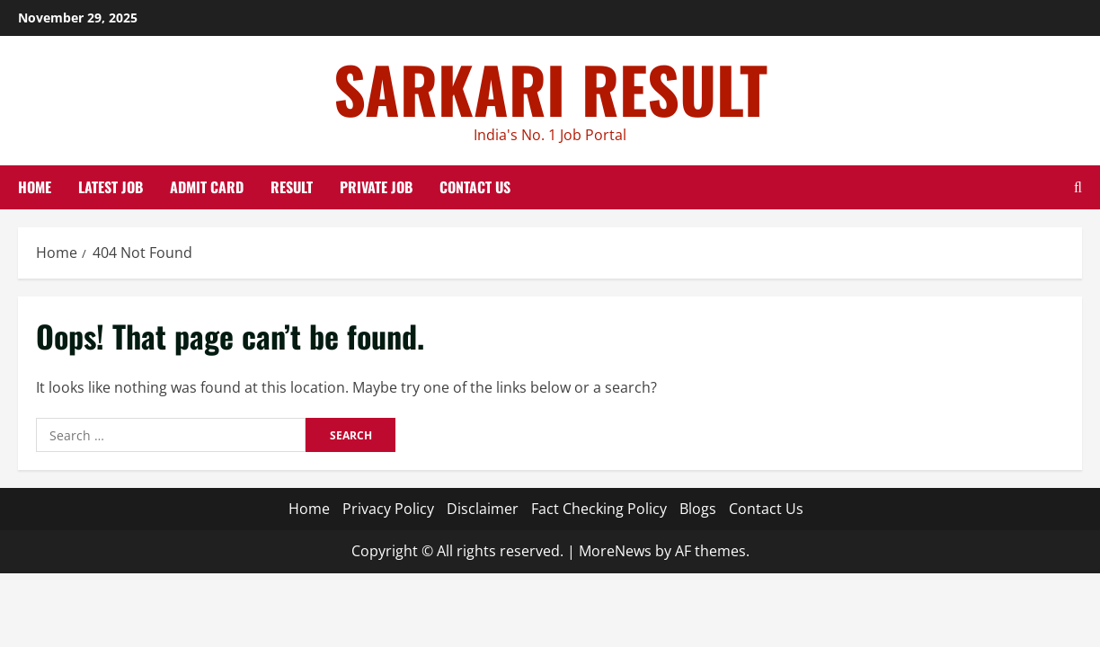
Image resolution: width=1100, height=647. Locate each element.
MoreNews (615, 551)
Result (292, 187)
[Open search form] (1078, 187)
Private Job (376, 187)
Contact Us (474, 187)
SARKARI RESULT (550, 88)
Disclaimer (483, 508)
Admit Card (207, 187)
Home (34, 187)
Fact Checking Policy (599, 508)
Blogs (697, 508)
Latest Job (110, 187)
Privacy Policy (388, 508)
